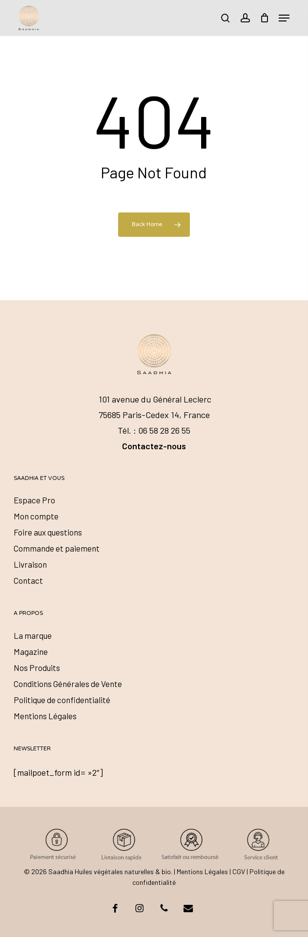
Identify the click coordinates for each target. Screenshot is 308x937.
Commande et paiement (57, 548)
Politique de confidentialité (62, 700)
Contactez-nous (154, 445)
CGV (238, 871)
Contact (28, 580)
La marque (33, 635)
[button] (284, 18)
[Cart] (264, 18)
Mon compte (36, 516)
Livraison (30, 564)
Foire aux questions (48, 532)
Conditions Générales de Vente (68, 683)
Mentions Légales (45, 716)
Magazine (31, 651)
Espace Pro (34, 500)
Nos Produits (37, 667)
